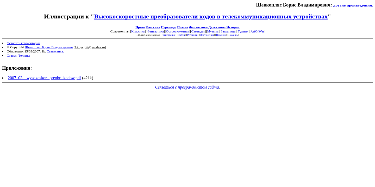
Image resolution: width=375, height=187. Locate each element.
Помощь (233, 35)
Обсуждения (207, 35)
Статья (11, 55)
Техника (24, 55)
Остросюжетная (177, 31)
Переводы (168, 27)
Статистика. (55, 51)
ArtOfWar (257, 31)
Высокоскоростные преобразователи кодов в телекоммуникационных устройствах (211, 16)
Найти (181, 35)
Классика (153, 27)
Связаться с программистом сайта (187, 87)
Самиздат (198, 31)
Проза (140, 27)
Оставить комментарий (23, 43)
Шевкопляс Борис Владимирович (49, 47)
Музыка (213, 31)
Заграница (228, 31)
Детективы (217, 27)
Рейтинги (192, 35)
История (232, 27)
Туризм (243, 31)
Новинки (221, 35)
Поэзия (182, 27)
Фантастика (198, 27)
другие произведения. (353, 5)
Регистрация (169, 35)
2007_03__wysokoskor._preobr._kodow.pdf (44, 78)
